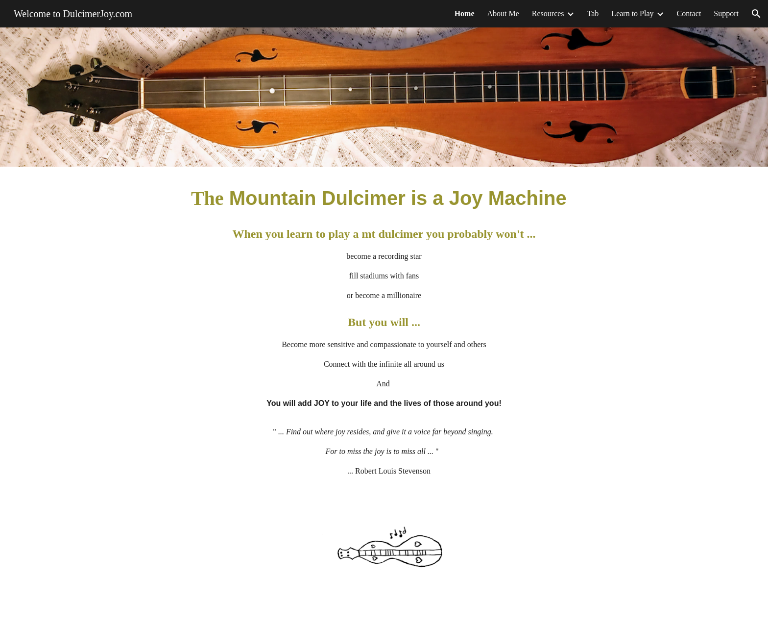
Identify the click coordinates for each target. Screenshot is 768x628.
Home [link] (465, 13)
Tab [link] (593, 13)
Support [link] (726, 13)
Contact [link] (689, 13)
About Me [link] (503, 13)
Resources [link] (548, 13)
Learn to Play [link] (632, 13)
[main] (384, 334)
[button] (756, 13)
